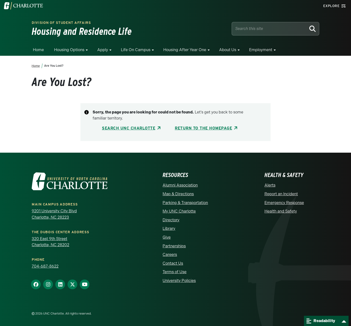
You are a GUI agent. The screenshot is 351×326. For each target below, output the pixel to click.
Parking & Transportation (185, 202)
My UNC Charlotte (179, 211)
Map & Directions (178, 194)
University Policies (179, 280)
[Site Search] (270, 28)
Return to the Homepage (203, 128)
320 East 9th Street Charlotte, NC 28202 (50, 241)
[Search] (312, 28)
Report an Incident (281, 194)
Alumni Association (180, 185)
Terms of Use (174, 272)
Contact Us (173, 263)
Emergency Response (284, 202)
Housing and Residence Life (82, 31)
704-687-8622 (45, 266)
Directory (171, 220)
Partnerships (174, 246)
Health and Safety (280, 211)
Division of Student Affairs (61, 23)
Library (169, 228)
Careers (170, 254)
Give (167, 237)
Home (38, 49)
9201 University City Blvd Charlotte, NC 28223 (54, 214)
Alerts (269, 185)
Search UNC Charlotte (128, 128)
